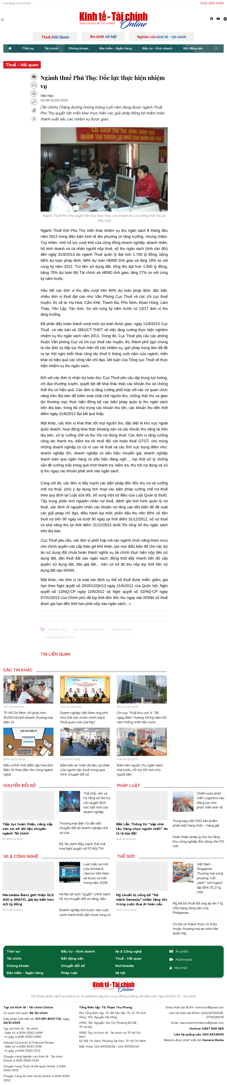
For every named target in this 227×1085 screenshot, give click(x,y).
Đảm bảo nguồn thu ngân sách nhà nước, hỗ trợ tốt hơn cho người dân (140, 770)
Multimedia (124, 966)
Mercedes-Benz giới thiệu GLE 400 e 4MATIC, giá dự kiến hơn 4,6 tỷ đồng (28, 899)
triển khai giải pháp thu (88, 629)
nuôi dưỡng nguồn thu (60, 637)
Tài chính (51, 48)
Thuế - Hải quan (22, 64)
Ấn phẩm (179, 951)
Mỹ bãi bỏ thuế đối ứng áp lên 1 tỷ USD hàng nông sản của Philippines (198, 908)
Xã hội (120, 973)
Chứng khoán (78, 48)
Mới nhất (178, 968)
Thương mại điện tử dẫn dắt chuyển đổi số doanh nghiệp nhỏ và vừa (83, 828)
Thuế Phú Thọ (57, 629)
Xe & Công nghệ (20, 856)
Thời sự (28, 48)
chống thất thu (121, 629)
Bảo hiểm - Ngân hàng (115, 48)
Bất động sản (193, 48)
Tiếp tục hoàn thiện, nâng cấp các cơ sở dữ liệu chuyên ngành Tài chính (27, 829)
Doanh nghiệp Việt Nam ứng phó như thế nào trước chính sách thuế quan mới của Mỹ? (84, 717)
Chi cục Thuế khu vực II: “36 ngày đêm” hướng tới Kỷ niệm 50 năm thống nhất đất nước (141, 717)
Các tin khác (17, 670)
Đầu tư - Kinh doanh (157, 48)
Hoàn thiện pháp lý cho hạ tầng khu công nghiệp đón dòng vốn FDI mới (198, 841)
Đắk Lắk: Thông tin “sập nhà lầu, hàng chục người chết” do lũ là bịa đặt (142, 829)
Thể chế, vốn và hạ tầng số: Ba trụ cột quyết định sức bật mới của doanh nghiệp (96, 802)
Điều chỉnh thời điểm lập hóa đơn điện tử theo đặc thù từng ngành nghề (28, 770)
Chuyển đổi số (19, 785)
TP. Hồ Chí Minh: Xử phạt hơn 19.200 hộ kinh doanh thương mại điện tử (28, 717)
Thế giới (126, 856)
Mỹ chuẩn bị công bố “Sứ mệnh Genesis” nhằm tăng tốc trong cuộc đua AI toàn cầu (141, 899)
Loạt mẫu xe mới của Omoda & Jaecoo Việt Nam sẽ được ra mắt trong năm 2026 (96, 873)
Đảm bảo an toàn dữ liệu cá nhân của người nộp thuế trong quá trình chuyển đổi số (85, 770)
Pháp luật (128, 785)
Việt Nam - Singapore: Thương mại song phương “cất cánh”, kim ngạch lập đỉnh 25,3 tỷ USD (210, 878)
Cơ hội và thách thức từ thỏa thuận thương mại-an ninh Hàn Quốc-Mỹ (195, 928)
